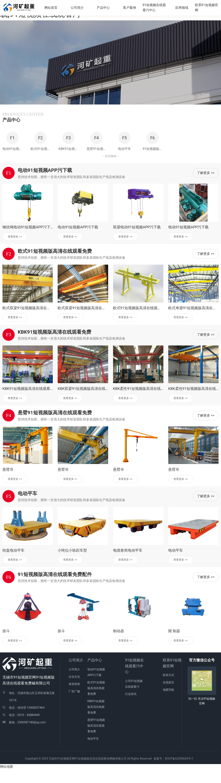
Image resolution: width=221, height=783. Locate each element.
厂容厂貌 (74, 705)
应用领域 (182, 8)
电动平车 (93, 752)
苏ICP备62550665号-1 (180, 772)
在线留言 (168, 696)
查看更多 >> (16, 247)
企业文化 (74, 690)
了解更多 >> (205, 184)
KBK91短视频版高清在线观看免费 (95, 720)
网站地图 (6, 780)
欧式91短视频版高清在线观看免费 (96, 701)
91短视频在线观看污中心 (134, 680)
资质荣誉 (74, 697)
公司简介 (76, 674)
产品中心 (94, 674)
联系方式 (168, 688)
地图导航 (168, 703)
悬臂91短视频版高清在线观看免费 (96, 739)
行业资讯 (130, 707)
